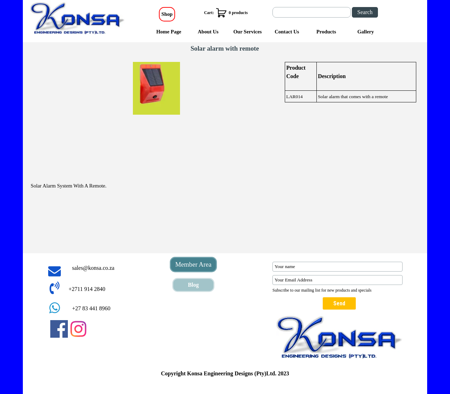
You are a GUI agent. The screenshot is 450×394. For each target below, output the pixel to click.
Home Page (168, 31)
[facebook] (59, 329)
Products (326, 31)
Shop (167, 14)
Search (365, 12)
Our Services (247, 31)
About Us (208, 31)
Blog (193, 285)
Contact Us (287, 31)
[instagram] (78, 329)
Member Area (193, 264)
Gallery (365, 31)
